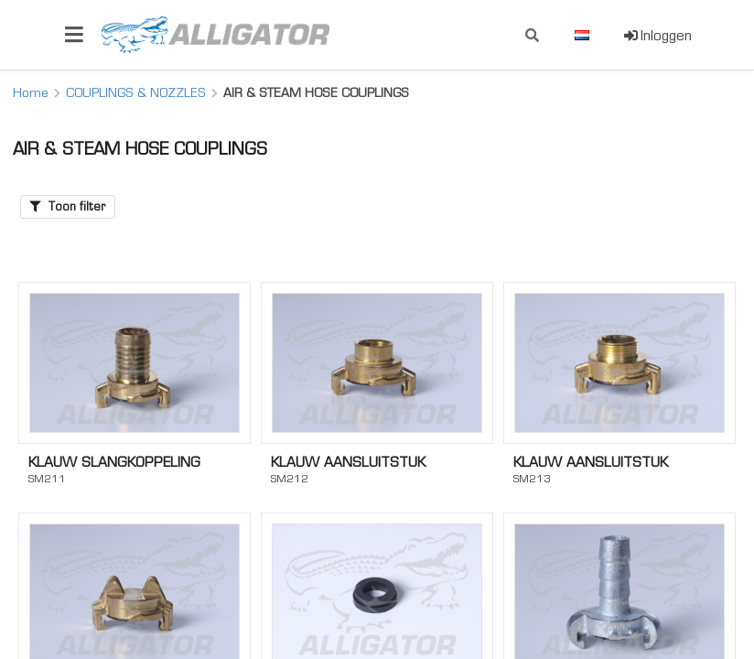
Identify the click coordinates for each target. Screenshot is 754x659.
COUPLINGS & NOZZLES (136, 92)
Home (30, 92)
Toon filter (67, 206)
